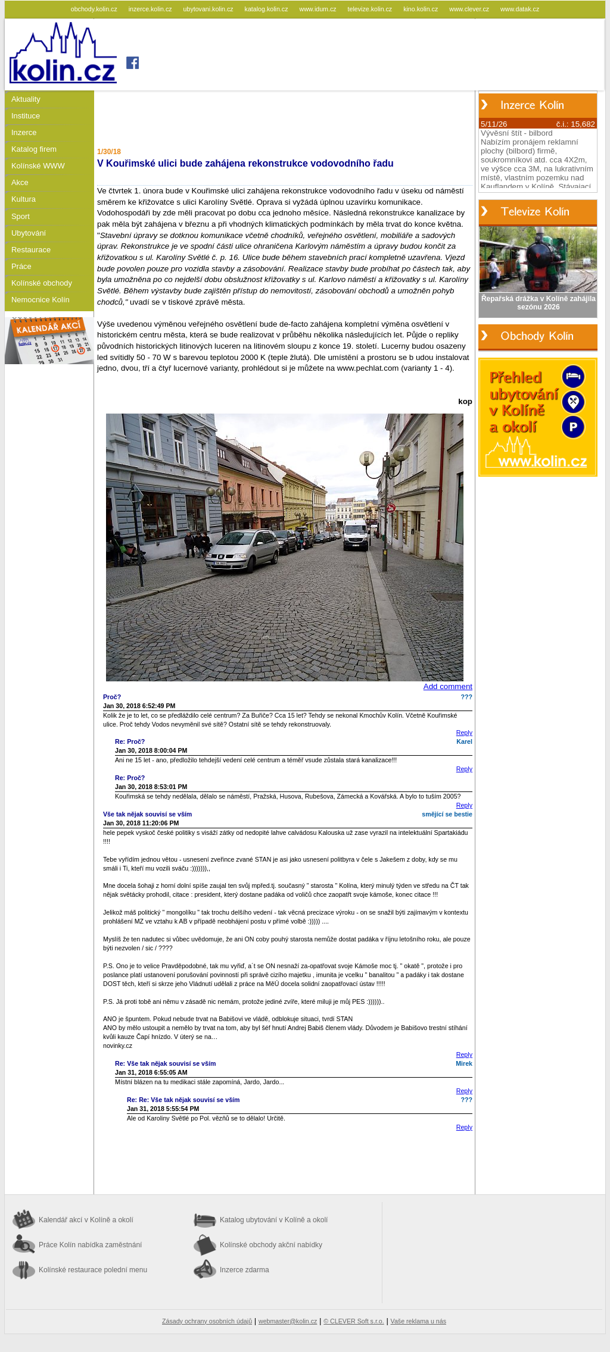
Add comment (448, 686)
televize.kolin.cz (371, 8)
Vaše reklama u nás (418, 1321)
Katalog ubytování (274, 1220)
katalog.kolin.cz (267, 8)
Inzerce (23, 132)
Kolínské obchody (41, 282)
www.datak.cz (519, 8)
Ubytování (28, 233)
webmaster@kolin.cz (288, 1321)
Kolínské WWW (38, 165)
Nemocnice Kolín (40, 299)
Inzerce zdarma (244, 1270)
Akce (20, 182)
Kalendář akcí (86, 1220)
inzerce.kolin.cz (151, 8)
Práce (21, 266)
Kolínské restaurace (93, 1270)
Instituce (25, 115)
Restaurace (31, 249)
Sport (20, 216)
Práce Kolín (90, 1245)
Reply (464, 732)
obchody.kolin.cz (95, 8)
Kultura (23, 199)
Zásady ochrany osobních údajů (207, 1321)
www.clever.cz (470, 8)
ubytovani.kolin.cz (209, 8)
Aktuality (26, 99)
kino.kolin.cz (421, 8)
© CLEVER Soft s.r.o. (353, 1321)
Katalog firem (34, 149)
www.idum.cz (318, 8)
